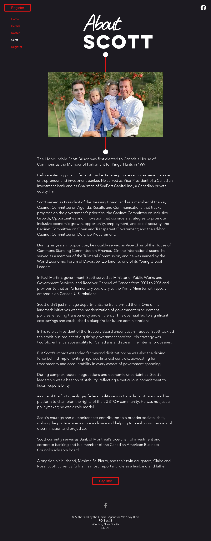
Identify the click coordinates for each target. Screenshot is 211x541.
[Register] (17, 8)
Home (15, 19)
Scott (14, 40)
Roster (15, 33)
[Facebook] (203, 7)
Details (15, 26)
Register (16, 47)
